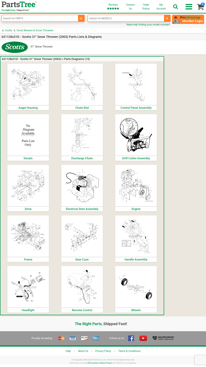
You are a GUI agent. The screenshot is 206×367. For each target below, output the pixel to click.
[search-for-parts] (81, 18)
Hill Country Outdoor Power (100, 363)
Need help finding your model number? (148, 24)
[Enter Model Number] (126, 18)
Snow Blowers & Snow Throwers (35, 30)
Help (68, 351)
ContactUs (130, 6)
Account (161, 6)
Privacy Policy (103, 351)
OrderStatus (146, 6)
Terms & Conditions (129, 351)
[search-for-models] (167, 18)
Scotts (8, 30)
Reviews (113, 6)
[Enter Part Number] (40, 18)
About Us (83, 351)
